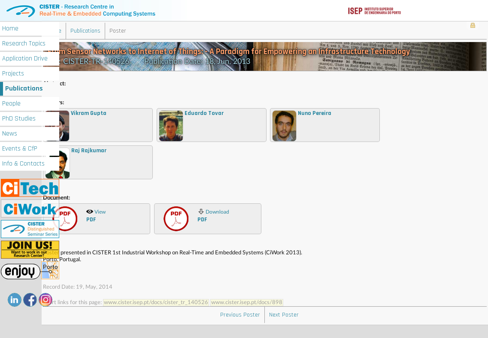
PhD (19, 118)
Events (19, 148)
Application (25, 58)
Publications (24, 88)
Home (10, 28)
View (115, 224)
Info (23, 163)
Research (23, 43)
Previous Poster (250, 328)
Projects (13, 73)
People (11, 103)
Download (232, 224)
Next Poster (293, 328)
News (9, 133)
